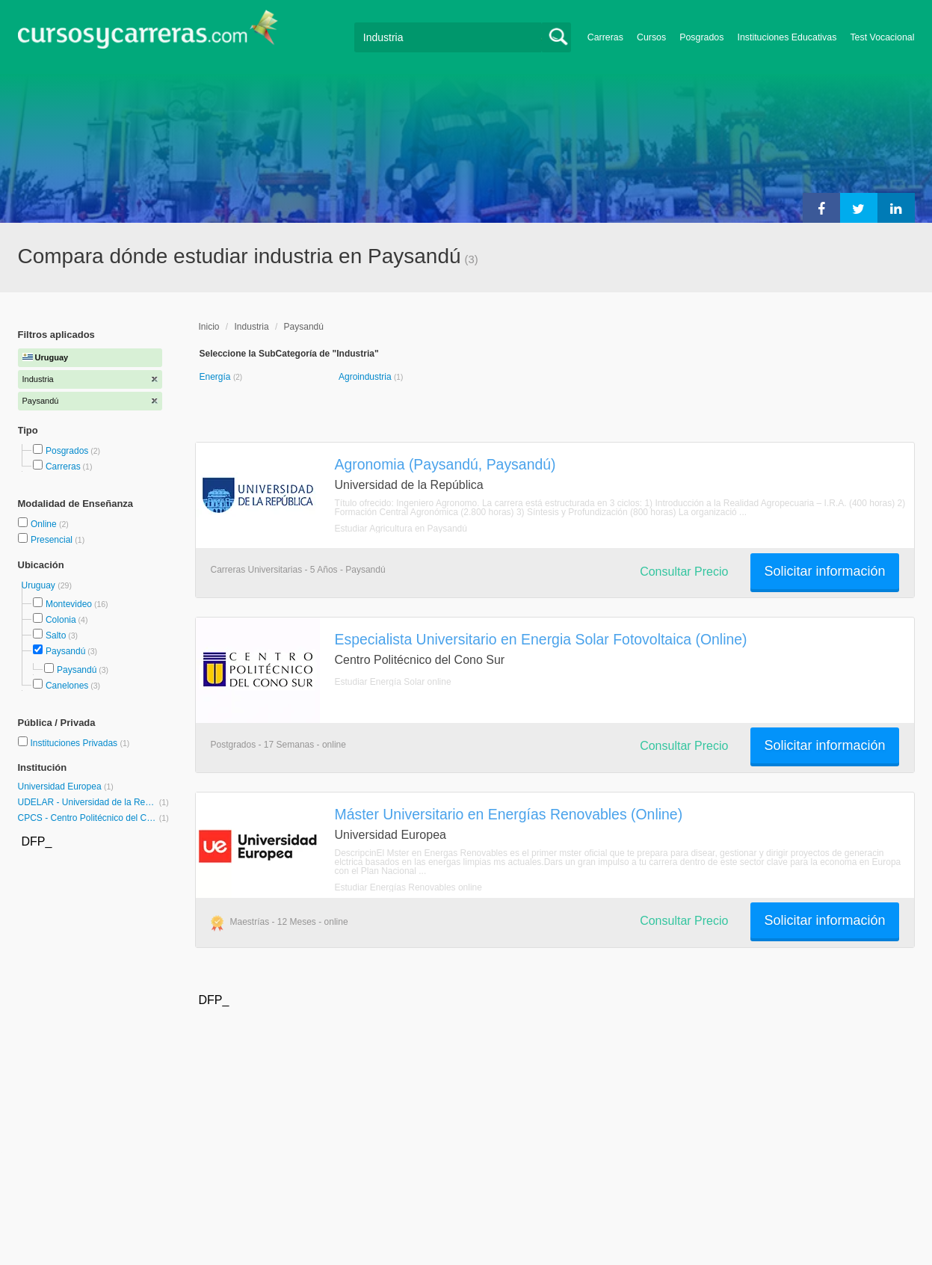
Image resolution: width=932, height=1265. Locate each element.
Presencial (53, 540)
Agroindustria (366, 377)
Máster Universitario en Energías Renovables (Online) (509, 814)
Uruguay (40, 585)
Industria (252, 326)
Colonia (61, 620)
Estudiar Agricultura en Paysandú (401, 528)
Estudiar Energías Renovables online (408, 887)
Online (45, 524)
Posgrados (701, 37)
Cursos (651, 37)
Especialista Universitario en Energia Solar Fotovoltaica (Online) (541, 639)
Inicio (209, 326)
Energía (216, 377)
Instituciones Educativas (786, 37)
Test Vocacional (882, 37)
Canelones (67, 685)
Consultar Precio (684, 571)
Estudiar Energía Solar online (393, 682)
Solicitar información (824, 571)
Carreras (605, 37)
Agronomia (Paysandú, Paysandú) (445, 464)
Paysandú (65, 651)
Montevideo (69, 604)
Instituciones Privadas (79, 743)
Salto (56, 635)
